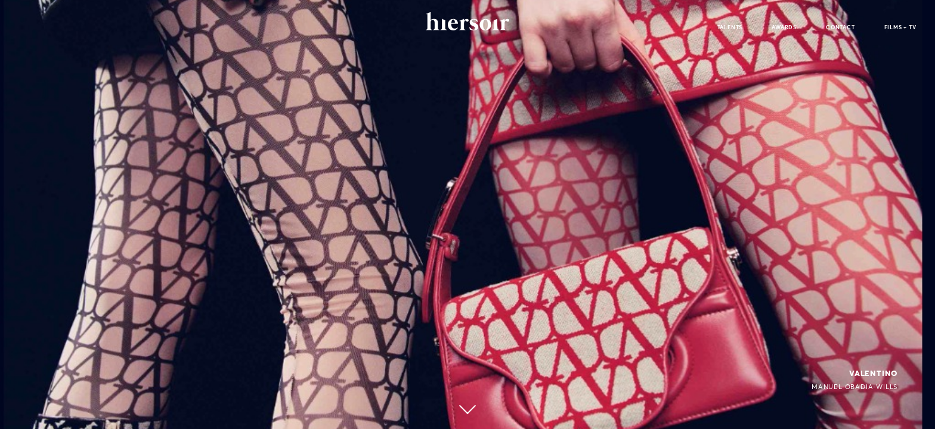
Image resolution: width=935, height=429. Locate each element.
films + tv (900, 27)
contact (840, 27)
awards (784, 27)
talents (730, 27)
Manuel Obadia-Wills (854, 387)
